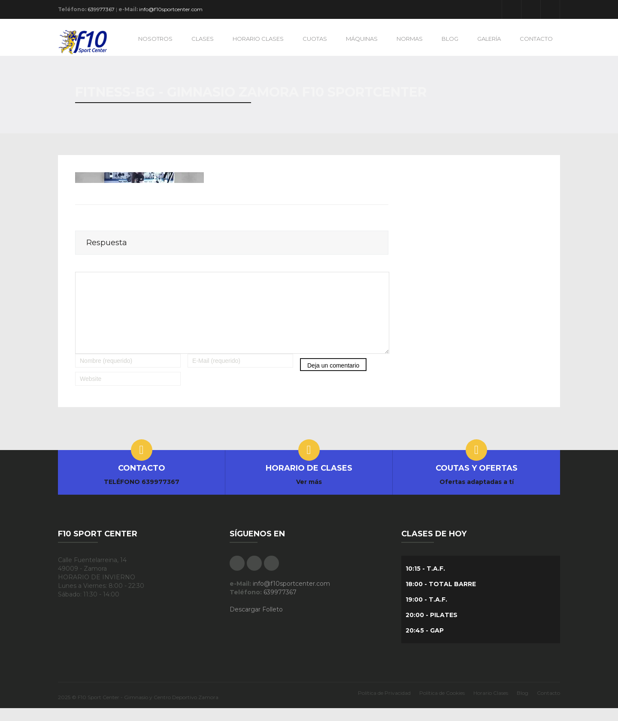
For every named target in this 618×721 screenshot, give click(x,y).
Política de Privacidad (384, 706)
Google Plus (530, 9)
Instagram (550, 9)
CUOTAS (315, 38)
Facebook (511, 9)
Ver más (309, 495)
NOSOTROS (155, 38)
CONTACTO (536, 38)
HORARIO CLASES (258, 38)
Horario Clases (490, 706)
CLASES (202, 38)
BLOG (450, 38)
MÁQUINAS (362, 38)
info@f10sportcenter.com (171, 9)
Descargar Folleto (256, 622)
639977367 (101, 9)
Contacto (548, 706)
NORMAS (410, 38)
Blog (522, 706)
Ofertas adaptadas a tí (476, 495)
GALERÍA (489, 38)
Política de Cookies (442, 706)
